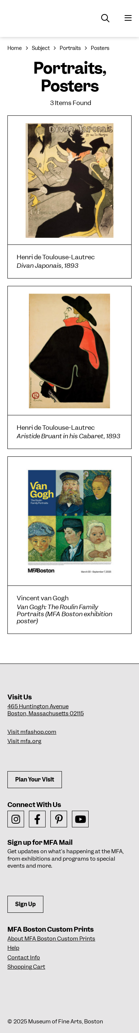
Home (14, 48)
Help (13, 948)
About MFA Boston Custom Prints (51, 938)
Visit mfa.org (24, 741)
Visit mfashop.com (31, 732)
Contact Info (23, 957)
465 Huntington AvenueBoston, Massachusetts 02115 (45, 710)
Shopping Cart (26, 966)
